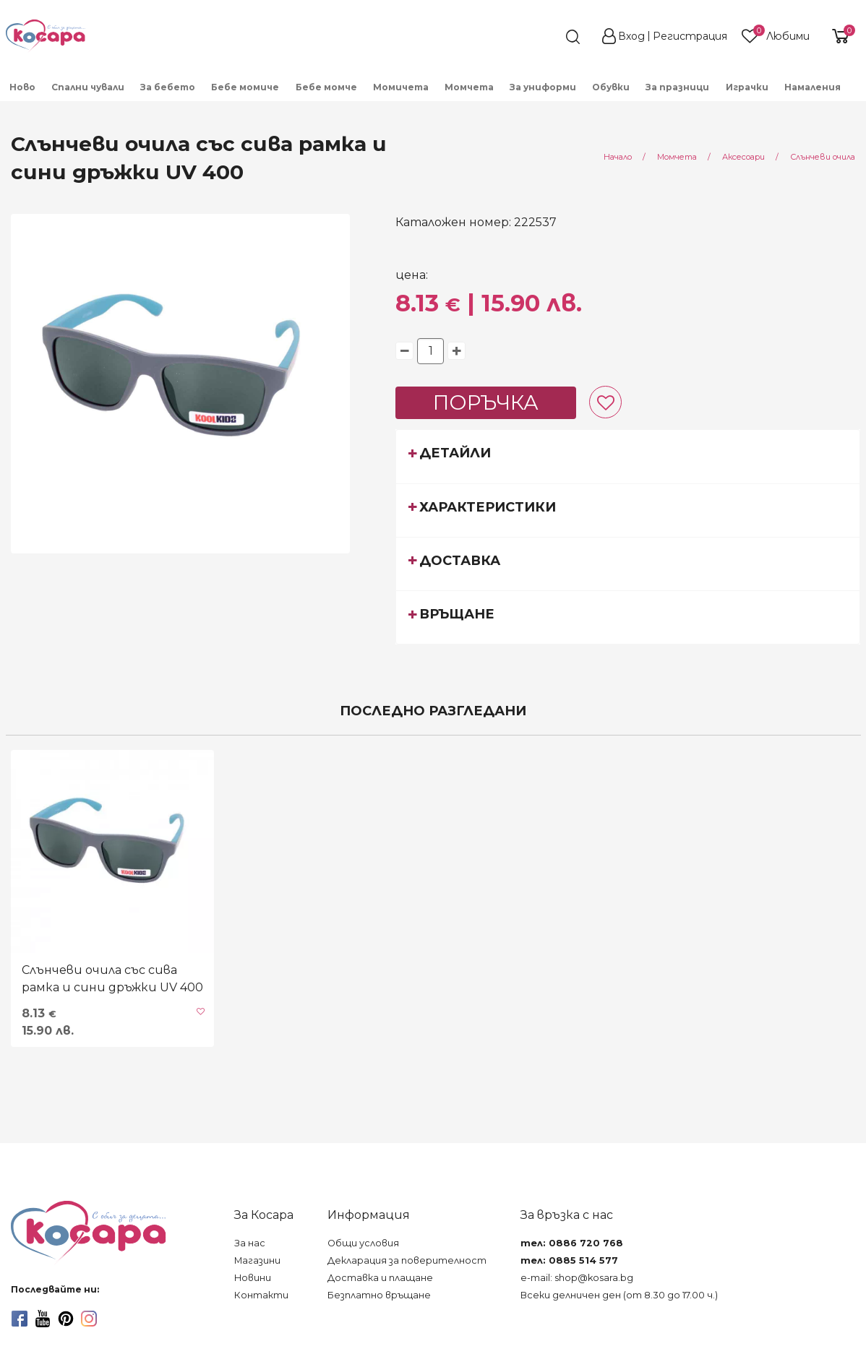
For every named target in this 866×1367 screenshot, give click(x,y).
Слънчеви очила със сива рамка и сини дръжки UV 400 (112, 978)
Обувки (611, 87)
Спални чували (87, 87)
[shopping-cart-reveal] (838, 36)
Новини (252, 1277)
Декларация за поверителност (406, 1260)
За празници (677, 87)
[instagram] (89, 1318)
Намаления (812, 87)
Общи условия (363, 1243)
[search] (546, 36)
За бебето (167, 87)
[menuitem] (23, 86)
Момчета (469, 87)
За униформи (543, 87)
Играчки (747, 87)
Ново (22, 87)
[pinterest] (65, 1318)
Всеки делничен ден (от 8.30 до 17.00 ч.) (619, 1295)
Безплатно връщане (379, 1295)
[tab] (627, 456)
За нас (249, 1243)
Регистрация (690, 36)
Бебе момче (326, 87)
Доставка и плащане (380, 1277)
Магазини (257, 1260)
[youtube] (42, 1318)
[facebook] (19, 1318)
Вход (631, 36)
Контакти (261, 1295)
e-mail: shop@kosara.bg (576, 1277)
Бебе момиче (245, 87)
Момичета (401, 87)
